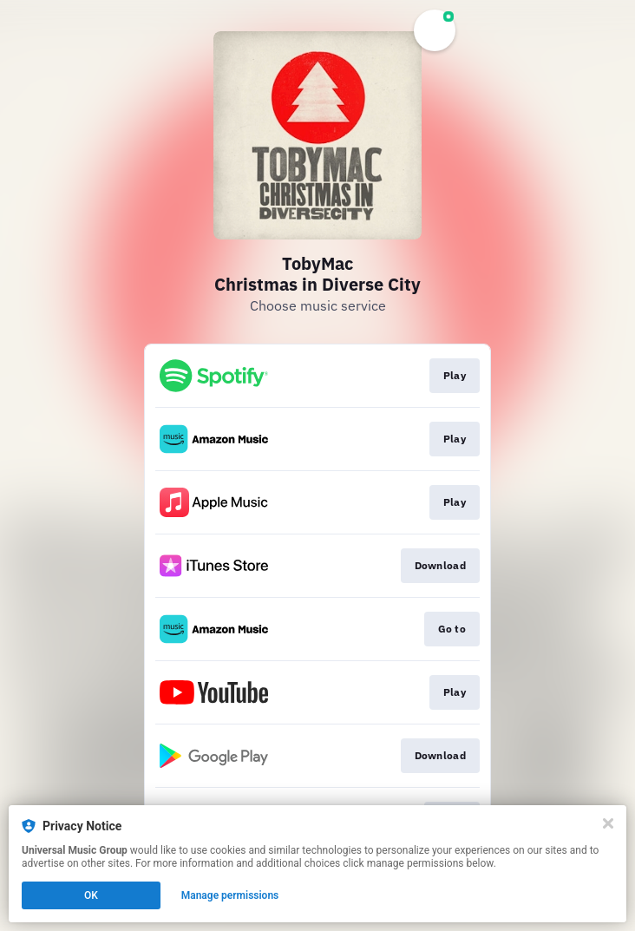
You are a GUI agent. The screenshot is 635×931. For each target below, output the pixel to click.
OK (91, 895)
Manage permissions (230, 895)
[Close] (608, 823)
